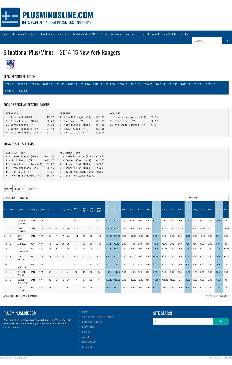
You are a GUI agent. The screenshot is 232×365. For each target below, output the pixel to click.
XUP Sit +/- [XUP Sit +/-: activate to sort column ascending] (218, 209)
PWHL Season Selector (55, 34)
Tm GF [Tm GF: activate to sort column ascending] (84, 209)
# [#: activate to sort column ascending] (5, 209)
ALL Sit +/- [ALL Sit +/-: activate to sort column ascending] (107, 209)
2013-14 (160, 84)
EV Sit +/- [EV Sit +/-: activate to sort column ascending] (115, 209)
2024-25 (22, 84)
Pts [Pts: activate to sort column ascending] (68, 209)
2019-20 (85, 84)
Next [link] (223, 295)
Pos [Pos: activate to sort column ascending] (11, 209)
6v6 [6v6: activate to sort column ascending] (123, 209)
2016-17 (122, 84)
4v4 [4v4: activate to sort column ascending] (139, 209)
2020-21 (72, 84)
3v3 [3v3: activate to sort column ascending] (147, 209)
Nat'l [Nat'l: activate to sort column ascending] (32, 209)
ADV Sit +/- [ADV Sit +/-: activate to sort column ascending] (155, 209)
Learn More (131, 33)
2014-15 (147, 84)
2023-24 (34, 84)
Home (5, 33)
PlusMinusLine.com (57, 15)
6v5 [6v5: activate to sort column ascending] (225, 209)
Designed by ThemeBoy (220, 358)
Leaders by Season (111, 33)
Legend (145, 33)
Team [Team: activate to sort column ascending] (41, 209)
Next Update (169, 33)
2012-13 (172, 84)
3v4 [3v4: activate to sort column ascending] (209, 209)
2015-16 (135, 84)
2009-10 (210, 84)
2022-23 (47, 84)
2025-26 (9, 84)
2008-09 (9, 91)
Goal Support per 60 (85, 34)
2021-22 (59, 84)
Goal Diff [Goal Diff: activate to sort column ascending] (99, 209)
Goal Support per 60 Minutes (97, 316)
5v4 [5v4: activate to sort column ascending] (163, 209)
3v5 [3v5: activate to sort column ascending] (202, 209)
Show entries (15, 197)
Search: (209, 197)
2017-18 (110, 84)
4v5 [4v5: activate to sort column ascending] (194, 209)
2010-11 (198, 84)
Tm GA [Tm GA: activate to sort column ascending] (91, 209)
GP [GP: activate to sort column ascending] (49, 209)
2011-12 (185, 84)
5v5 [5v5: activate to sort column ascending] (131, 209)
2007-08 (22, 91)
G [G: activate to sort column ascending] (56, 209)
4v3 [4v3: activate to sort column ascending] (179, 209)
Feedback (185, 33)
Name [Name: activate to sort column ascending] (20, 209)
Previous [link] (213, 295)
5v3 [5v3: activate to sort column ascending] (171, 209)
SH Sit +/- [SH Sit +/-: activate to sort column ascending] (186, 209)
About (155, 33)
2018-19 (97, 84)
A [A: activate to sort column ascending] (62, 209)
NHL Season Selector (25, 34)
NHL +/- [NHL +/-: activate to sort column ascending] (76, 209)
